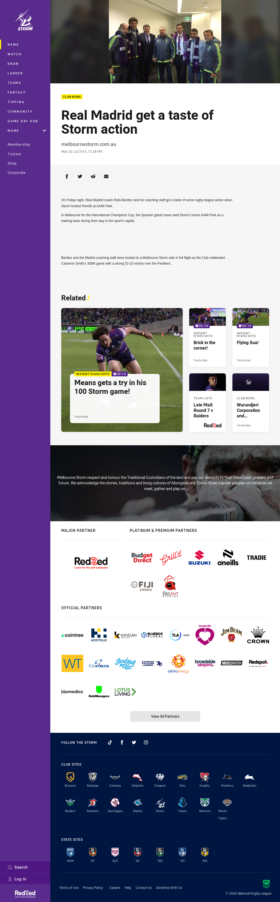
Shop (12, 163)
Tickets (14, 153)
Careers (114, 887)
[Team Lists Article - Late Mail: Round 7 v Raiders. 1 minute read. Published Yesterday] (207, 402)
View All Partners (165, 716)
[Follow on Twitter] (134, 742)
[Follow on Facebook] (122, 742)
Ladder (15, 73)
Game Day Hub (23, 121)
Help (128, 887)
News (13, 44)
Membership (19, 144)
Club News (72, 97)
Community (20, 111)
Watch (15, 54)
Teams (15, 83)
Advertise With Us (169, 887)
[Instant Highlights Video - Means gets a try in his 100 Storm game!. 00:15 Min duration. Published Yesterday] (122, 370)
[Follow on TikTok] (110, 742)
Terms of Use (68, 887)
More (27, 130)
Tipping (16, 102)
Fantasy (17, 92)
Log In (17, 879)
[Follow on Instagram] (146, 742)
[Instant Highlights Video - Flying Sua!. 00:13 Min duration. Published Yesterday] (250, 337)
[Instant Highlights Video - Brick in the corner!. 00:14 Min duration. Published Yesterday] (207, 337)
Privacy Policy (93, 887)
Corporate (17, 172)
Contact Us (144, 887)
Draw (13, 63)
